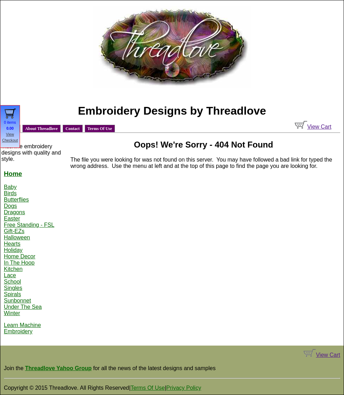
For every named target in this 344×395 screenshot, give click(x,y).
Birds (10, 193)
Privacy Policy (183, 388)
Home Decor (19, 256)
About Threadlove (41, 128)
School (12, 282)
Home (13, 173)
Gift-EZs (14, 231)
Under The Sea (23, 307)
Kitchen (13, 269)
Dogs (10, 206)
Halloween (17, 237)
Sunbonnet (17, 301)
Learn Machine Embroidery (22, 328)
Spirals (12, 294)
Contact (73, 128)
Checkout (10, 140)
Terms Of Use (100, 128)
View (10, 134)
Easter (12, 219)
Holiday (13, 250)
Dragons (14, 212)
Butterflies (16, 200)
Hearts (12, 244)
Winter (12, 313)
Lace (10, 275)
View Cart (313, 127)
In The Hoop (19, 263)
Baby (10, 187)
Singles (13, 288)
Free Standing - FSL (29, 225)
